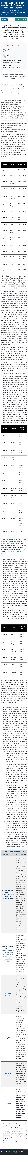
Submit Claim (21, 20)
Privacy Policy (12, 1151)
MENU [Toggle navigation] (4, 20)
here (10, 541)
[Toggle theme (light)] (2, 1151)
